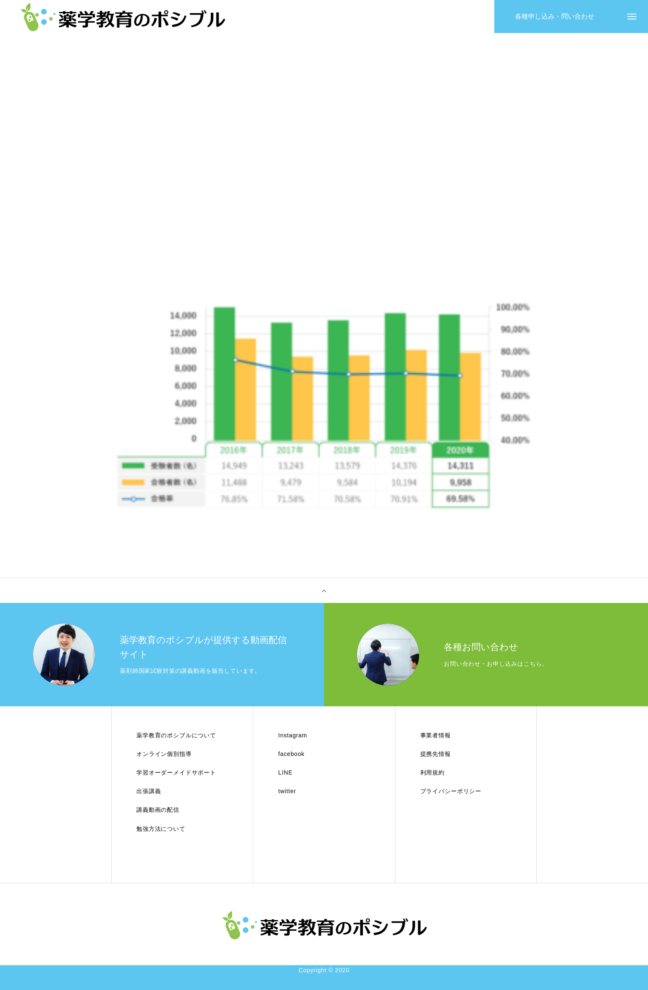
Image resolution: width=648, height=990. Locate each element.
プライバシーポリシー (450, 791)
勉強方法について (161, 828)
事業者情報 (435, 735)
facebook (291, 754)
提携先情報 (435, 754)
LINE (285, 772)
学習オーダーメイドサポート (176, 772)
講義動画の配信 (157, 809)
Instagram (292, 735)
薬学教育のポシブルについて (176, 735)
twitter (287, 791)
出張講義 (148, 791)
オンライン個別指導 (164, 754)
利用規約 (432, 772)
